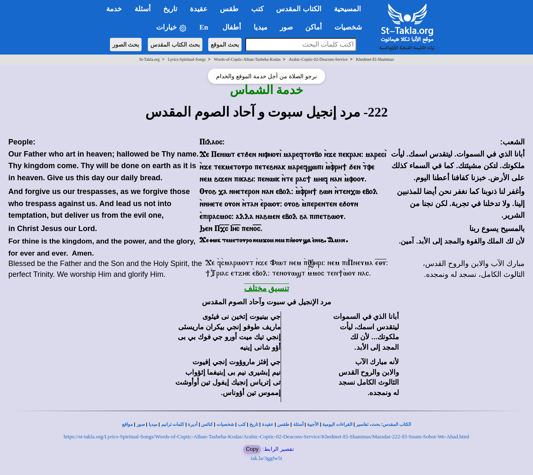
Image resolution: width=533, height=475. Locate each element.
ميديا (153, 424)
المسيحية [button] (347, 9)
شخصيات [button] (350, 27)
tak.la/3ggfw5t (266, 458)
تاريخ (253, 424)
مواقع (127, 424)
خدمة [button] (114, 9)
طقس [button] (229, 9)
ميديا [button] (260, 27)
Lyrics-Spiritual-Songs (187, 59)
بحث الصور (125, 44)
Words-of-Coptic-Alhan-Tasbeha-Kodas (247, 59)
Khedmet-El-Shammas (375, 59)
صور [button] (286, 27)
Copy (252, 449)
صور (141, 424)
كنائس (207, 424)
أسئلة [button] (142, 9)
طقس (283, 424)
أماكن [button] (313, 27)
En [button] (204, 27)
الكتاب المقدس (397, 424)
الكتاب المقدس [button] (298, 9)
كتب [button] (257, 9)
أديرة (192, 424)
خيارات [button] (171, 27)
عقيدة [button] (198, 9)
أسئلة (298, 424)
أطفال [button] (231, 27)
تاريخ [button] (170, 9)
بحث (375, 424)
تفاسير (362, 424)
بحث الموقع (225, 44)
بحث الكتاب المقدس (175, 44)
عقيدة (268, 424)
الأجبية (313, 424)
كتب (242, 424)
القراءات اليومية (337, 424)
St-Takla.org (149, 59)
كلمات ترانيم (172, 424)
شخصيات (225, 424)
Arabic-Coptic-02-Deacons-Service (318, 59)
